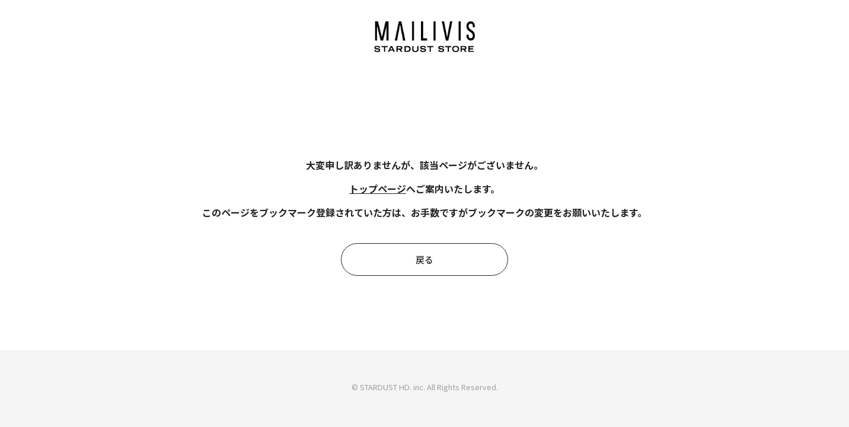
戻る (424, 259)
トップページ (377, 188)
